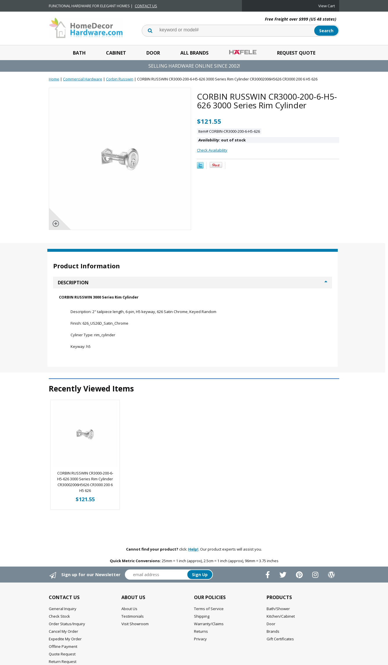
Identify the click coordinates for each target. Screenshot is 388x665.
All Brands (194, 53)
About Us (129, 608)
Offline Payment (63, 646)
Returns (201, 631)
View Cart (326, 5)
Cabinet (116, 53)
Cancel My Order (63, 631)
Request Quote (296, 53)
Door (153, 53)
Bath (79, 53)
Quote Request (62, 654)
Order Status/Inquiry (67, 623)
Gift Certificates (280, 638)
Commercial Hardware (82, 79)
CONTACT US (146, 5)
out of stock (222, 140)
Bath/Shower (278, 608)
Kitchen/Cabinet (281, 616)
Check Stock (59, 616)
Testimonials (132, 616)
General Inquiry (62, 608)
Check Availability (212, 150)
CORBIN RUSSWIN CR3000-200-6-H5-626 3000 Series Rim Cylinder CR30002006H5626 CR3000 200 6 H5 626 (85, 481)
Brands (273, 631)
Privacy (200, 638)
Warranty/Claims (209, 623)
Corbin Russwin (119, 79)
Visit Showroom (135, 623)
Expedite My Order (65, 638)
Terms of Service (209, 608)
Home (54, 79)
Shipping (201, 616)
